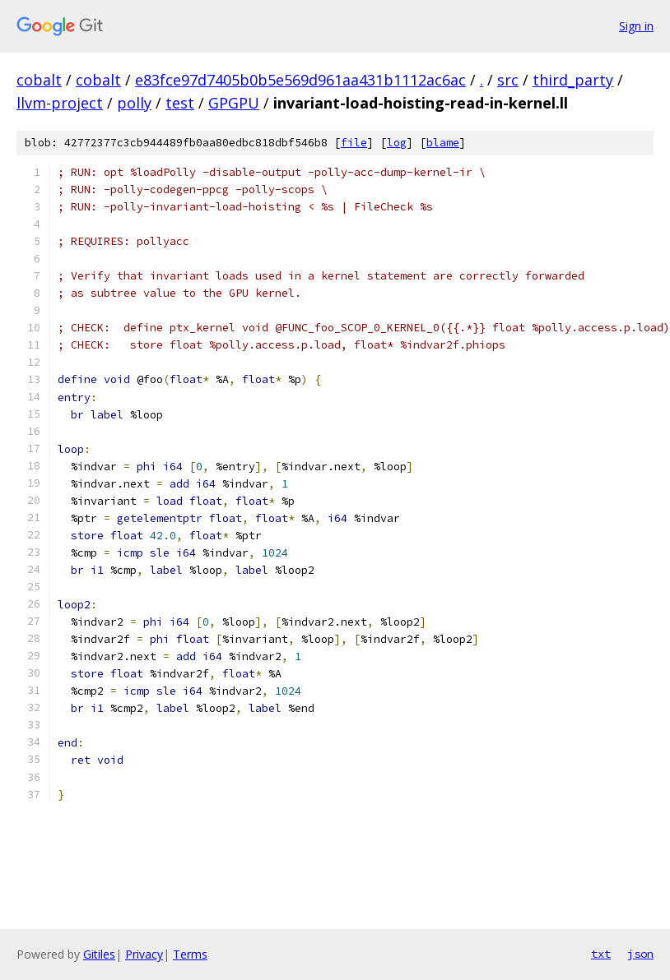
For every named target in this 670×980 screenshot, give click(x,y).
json (640, 953)
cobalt (39, 80)
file (354, 143)
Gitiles (99, 954)
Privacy (144, 954)
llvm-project (59, 103)
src (508, 80)
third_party (573, 80)
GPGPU (233, 103)
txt (601, 953)
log (397, 143)
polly (134, 103)
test (179, 103)
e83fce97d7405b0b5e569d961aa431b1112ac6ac (300, 80)
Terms (190, 954)
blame (442, 143)
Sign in (636, 26)
